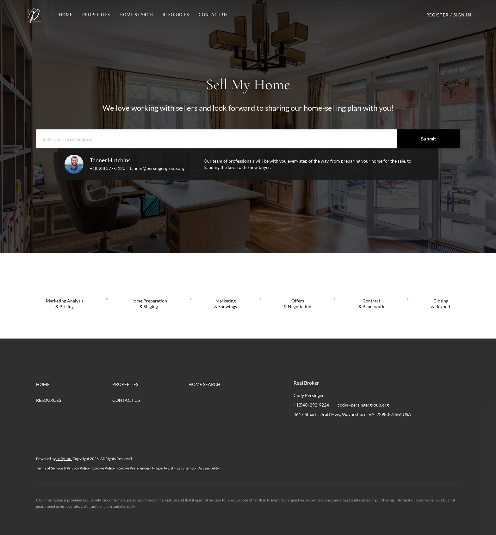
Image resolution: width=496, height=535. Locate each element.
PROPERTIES (96, 14)
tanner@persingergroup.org (157, 168)
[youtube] (336, 428)
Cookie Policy (103, 468)
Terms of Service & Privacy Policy (63, 468)
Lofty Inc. (64, 458)
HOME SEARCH (136, 14)
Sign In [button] (462, 14)
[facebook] (298, 428)
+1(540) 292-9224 (311, 404)
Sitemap (189, 468)
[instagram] (323, 428)
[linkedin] (311, 428)
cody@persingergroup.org (363, 404)
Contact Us (213, 14)
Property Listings (166, 468)
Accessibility (208, 468)
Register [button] (437, 14)
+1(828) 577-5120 (107, 168)
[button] (34, 14)
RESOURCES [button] (176, 14)
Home (66, 14)
